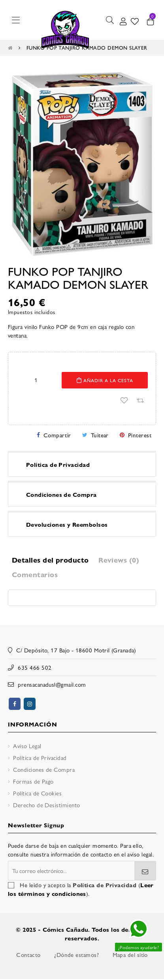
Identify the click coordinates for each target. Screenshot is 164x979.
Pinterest (139, 435)
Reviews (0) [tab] (118, 560)
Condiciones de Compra (44, 769)
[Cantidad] (36, 380)
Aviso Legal (27, 745)
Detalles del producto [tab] (50, 560)
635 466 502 (34, 667)
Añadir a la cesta (105, 380)
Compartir (57, 435)
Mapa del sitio (130, 955)
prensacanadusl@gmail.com (52, 684)
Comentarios (35, 574)
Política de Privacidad (39, 757)
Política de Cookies (37, 793)
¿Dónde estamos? (76, 955)
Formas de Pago (33, 781)
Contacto (28, 955)
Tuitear (100, 435)
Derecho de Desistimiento (46, 805)
